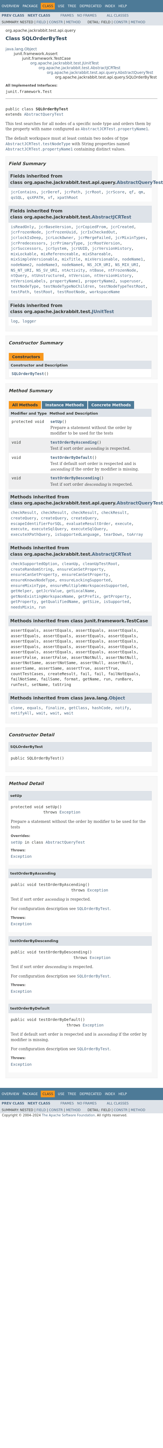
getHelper (21, 591)
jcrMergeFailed (94, 237)
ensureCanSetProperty (80, 569)
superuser (130, 281)
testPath (20, 292)
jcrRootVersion (103, 243)
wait (41, 713)
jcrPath (72, 192)
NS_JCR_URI (98, 264)
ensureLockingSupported (84, 580)
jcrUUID (79, 248)
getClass (78, 708)
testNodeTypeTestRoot (122, 286)
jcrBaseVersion (55, 227)
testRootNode (71, 292)
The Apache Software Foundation (68, 1115)
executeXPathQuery (30, 534)
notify (122, 708)
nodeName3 (46, 264)
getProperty (116, 596)
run (42, 607)
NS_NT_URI (21, 270)
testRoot (43, 292)
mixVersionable (101, 259)
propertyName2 (100, 281)
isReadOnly (22, 227)
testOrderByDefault (71, 457)
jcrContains (23, 192)
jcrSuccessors (26, 248)
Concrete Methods (111, 405)
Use (61, 6)
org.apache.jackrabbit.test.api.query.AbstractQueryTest (100, 72)
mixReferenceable (59, 254)
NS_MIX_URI (126, 264)
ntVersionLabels (28, 281)
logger (29, 321)
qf (131, 192)
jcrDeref (50, 192)
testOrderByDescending (74, 478)
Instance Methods (64, 405)
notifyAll (21, 713)
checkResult (23, 512)
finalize (54, 708)
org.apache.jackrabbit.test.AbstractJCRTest (80, 68)
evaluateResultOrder (88, 523)
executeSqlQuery (49, 529)
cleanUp (70, 563)
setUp (56, 421)
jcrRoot (93, 192)
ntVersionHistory (112, 275)
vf (50, 197)
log (14, 321)
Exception (69, 812)
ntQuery (19, 275)
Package (30, 6)
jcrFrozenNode (26, 232)
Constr (56, 22)
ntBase (97, 270)
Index (110, 6)
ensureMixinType (28, 585)
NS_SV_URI (46, 270)
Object (117, 698)
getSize (91, 601)
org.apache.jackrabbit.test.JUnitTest (64, 63)
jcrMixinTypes (130, 237)
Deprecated (91, 6)
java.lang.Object (21, 49)
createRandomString (32, 569)
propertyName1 (65, 281)
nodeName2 (21, 264)
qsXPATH (35, 197)
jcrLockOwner (59, 237)
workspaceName (105, 292)
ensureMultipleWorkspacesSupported (88, 585)
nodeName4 (72, 264)
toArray (135, 534)
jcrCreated (122, 227)
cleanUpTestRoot (100, 563)
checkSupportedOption (34, 563)
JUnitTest (103, 311)
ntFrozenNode (122, 270)
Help (122, 6)
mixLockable (23, 254)
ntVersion (79, 275)
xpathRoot (67, 197)
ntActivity (73, 270)
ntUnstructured (48, 275)
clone (16, 708)
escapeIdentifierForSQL (36, 523)
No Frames (87, 15)
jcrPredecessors (28, 243)
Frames (67, 15)
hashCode (101, 708)
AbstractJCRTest (111, 217)
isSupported (116, 601)
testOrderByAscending (73, 442)
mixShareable (96, 254)
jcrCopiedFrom (91, 227)
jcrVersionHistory (111, 248)
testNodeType (25, 286)
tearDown (113, 534)
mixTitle (71, 259)
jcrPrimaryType (66, 243)
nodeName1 (132, 259)
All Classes (118, 15)
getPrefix (88, 596)
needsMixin (22, 607)
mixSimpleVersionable (34, 259)
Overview (10, 6)
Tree (72, 6)
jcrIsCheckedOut (97, 232)
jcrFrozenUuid (60, 232)
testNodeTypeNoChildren (68, 286)
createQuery (23, 518)
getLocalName (80, 591)
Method (73, 22)
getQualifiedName (59, 601)
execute (123, 523)
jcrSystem (55, 248)
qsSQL (16, 197)
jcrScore (115, 192)
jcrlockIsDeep (26, 237)
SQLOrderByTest (28, 373)
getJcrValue (49, 591)
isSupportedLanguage (77, 534)
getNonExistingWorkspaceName (42, 596)
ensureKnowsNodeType (33, 580)
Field (41, 22)
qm (140, 192)
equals (34, 708)
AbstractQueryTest (43, 114)
